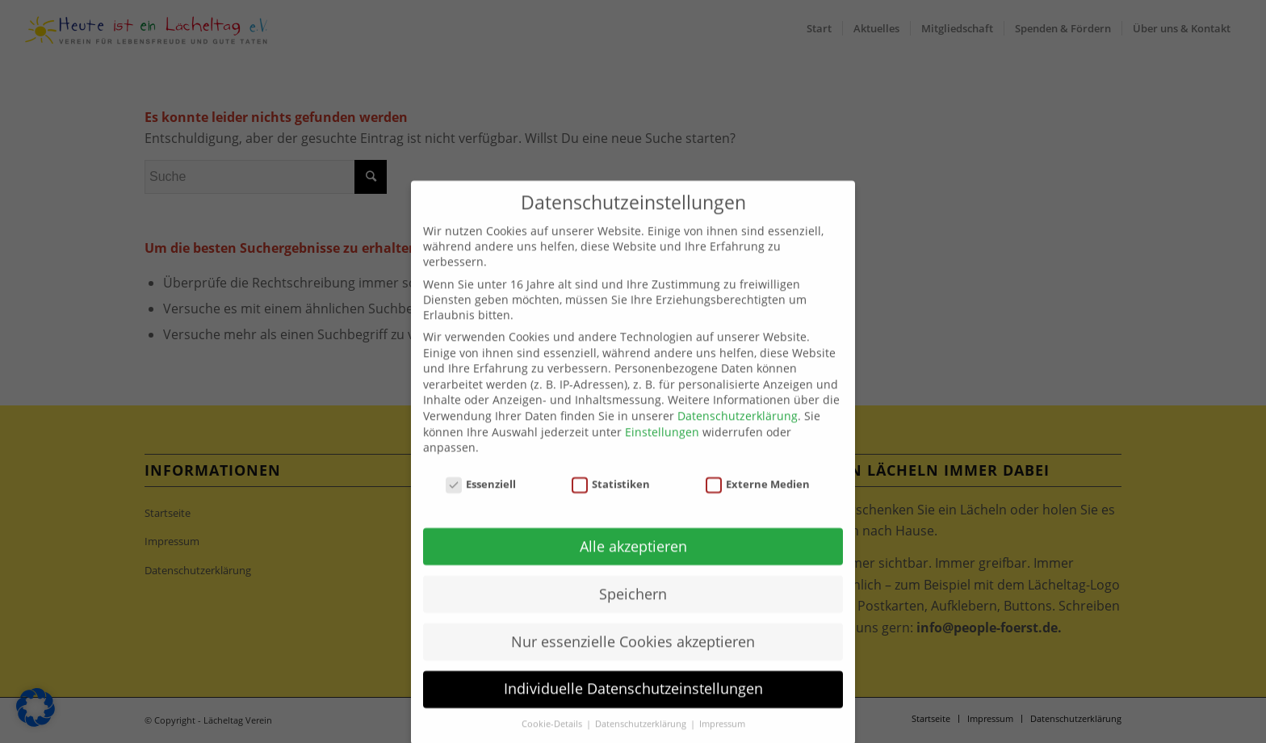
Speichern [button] (633, 614)
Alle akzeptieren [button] (633, 567)
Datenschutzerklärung (737, 437)
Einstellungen (662, 452)
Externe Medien (758, 505)
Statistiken (611, 505)
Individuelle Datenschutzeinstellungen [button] (633, 710)
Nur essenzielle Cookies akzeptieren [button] (633, 662)
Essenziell (481, 505)
